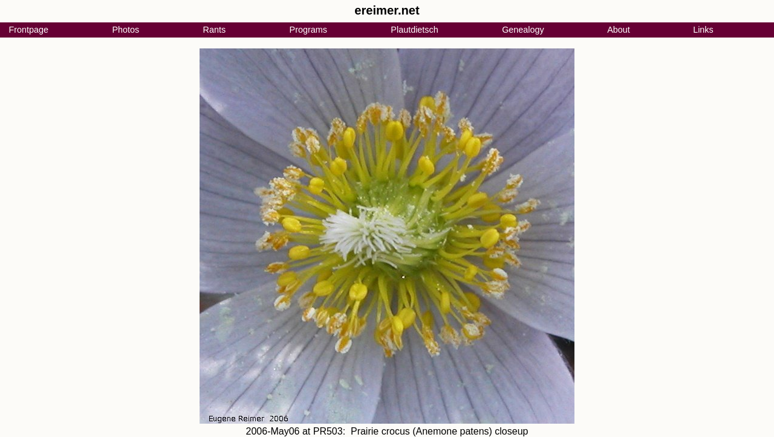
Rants (214, 29)
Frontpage (28, 29)
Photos (125, 29)
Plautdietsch (414, 29)
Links (703, 29)
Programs (308, 29)
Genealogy (523, 29)
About (618, 29)
